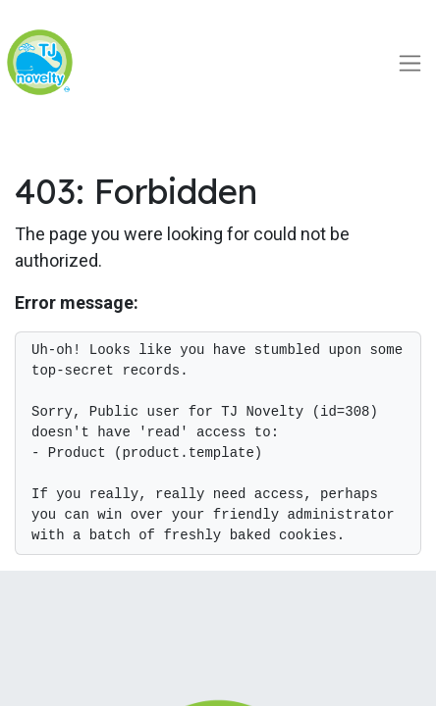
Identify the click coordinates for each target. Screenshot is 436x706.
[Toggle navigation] (410, 62)
